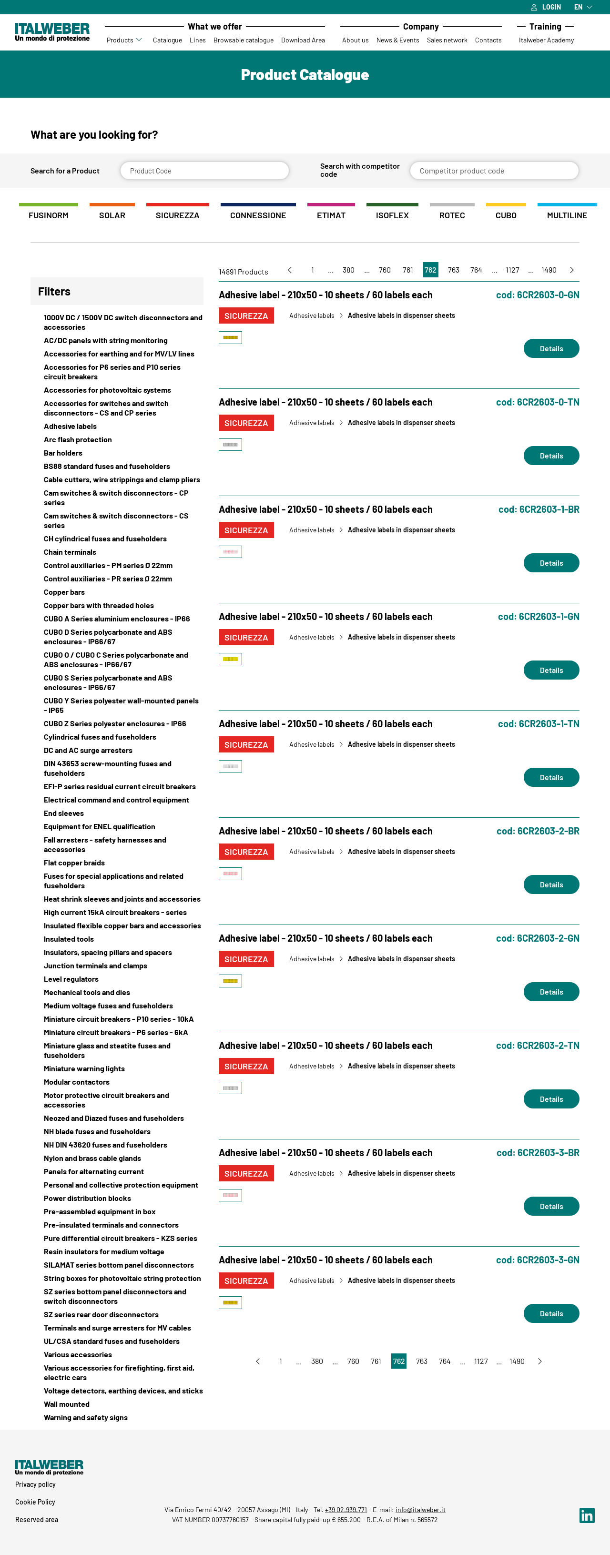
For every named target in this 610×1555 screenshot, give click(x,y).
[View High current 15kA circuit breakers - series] (116, 912)
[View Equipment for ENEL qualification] (116, 826)
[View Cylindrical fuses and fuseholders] (116, 737)
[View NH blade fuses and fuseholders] (116, 1131)
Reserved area (36, 1519)
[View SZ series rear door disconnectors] (116, 1314)
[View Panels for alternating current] (116, 1171)
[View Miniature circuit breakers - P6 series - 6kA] (116, 1032)
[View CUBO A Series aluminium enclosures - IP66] (116, 618)
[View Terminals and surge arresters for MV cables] (116, 1327)
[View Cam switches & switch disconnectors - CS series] (116, 520)
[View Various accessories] (116, 1354)
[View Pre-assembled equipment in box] (116, 1211)
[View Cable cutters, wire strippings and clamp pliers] (116, 479)
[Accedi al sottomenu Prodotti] (139, 40)
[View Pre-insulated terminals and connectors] (116, 1225)
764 (476, 269)
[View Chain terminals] (116, 552)
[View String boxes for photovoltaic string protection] (116, 1278)
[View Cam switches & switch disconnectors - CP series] (116, 497)
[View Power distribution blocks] (116, 1198)
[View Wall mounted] (116, 1404)
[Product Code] (205, 170)
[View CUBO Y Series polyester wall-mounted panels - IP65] (116, 705)
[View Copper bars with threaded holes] (116, 605)
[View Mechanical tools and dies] (116, 992)
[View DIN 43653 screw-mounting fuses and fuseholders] (116, 768)
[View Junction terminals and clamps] (116, 965)
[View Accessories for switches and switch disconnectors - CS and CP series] (116, 407)
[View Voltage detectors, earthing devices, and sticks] (116, 1390)
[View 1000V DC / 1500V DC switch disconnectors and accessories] (116, 322)
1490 (549, 269)
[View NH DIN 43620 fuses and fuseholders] (116, 1144)
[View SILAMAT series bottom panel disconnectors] (116, 1265)
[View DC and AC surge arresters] (116, 750)
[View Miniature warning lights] (116, 1068)
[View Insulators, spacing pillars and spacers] (116, 952)
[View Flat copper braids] (116, 862)
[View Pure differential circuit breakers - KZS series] (116, 1238)
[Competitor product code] (494, 170)
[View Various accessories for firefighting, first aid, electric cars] (116, 1372)
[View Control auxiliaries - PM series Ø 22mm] (116, 565)
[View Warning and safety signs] (116, 1417)
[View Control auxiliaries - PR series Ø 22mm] (116, 578)
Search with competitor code (360, 170)
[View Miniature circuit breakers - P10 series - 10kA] (116, 1019)
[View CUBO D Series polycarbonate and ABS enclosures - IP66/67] (116, 636)
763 (453, 269)
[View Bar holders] (116, 452)
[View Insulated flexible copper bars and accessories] (116, 925)
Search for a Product (65, 170)
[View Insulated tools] (116, 939)
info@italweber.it (421, 1509)
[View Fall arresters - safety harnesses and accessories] (116, 844)
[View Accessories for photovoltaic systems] (116, 390)
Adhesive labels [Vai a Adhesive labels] (312, 315)
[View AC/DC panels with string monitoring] (116, 340)
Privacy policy (35, 1484)
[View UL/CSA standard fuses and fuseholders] (116, 1341)
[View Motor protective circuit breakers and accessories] (116, 1099)
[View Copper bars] (116, 592)
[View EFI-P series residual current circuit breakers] (116, 786)
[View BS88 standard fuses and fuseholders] (116, 466)
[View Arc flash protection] (116, 439)
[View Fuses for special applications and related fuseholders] (116, 880)
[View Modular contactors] (116, 1082)
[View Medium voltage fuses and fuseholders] (116, 1005)
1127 (512, 269)
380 (349, 269)
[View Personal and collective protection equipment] (116, 1184)
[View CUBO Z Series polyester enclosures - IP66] (116, 723)
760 (385, 269)
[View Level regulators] (116, 979)
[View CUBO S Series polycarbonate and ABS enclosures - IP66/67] (116, 682)
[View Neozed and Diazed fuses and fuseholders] (116, 1118)
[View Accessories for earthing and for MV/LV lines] (116, 353)
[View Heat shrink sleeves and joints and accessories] (116, 899)
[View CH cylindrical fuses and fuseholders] (116, 538)
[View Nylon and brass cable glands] (116, 1158)
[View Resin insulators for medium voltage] (116, 1251)
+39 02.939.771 (346, 1509)
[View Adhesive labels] (116, 426)
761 (408, 269)
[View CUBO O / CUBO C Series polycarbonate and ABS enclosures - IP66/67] (116, 659)
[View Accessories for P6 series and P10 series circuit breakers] (116, 371)
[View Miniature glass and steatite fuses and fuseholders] (116, 1050)
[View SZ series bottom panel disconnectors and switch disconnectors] (116, 1296)
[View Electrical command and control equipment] (116, 799)
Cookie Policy (35, 1502)
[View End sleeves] (116, 813)
